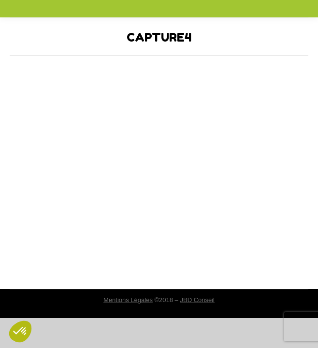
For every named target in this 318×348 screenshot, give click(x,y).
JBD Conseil (197, 300)
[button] (20, 331)
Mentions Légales (128, 300)
